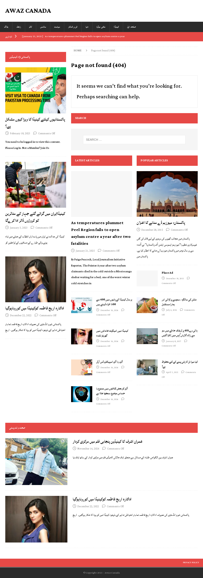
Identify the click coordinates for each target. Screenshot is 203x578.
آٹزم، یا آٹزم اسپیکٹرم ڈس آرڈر (109, 361)
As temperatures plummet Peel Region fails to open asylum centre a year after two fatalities (101, 233)
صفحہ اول (131, 27)
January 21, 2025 (85, 251)
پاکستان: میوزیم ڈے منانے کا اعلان (161, 222)
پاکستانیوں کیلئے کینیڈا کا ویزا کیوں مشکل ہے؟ (35, 122)
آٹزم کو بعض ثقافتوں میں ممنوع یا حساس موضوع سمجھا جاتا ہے (112, 391)
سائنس (43, 27)
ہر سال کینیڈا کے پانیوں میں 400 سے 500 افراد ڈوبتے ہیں (114, 302)
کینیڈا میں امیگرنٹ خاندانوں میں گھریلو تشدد (112, 333)
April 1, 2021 (172, 372)
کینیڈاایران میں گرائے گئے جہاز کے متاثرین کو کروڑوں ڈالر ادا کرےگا (35, 217)
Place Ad (167, 272)
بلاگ (6, 27)
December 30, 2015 (175, 279)
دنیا (87, 27)
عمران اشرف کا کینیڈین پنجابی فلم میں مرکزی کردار (107, 441)
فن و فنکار (72, 27)
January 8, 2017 (173, 341)
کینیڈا (116, 27)
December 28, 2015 (152, 230)
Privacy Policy (191, 563)
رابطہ (18, 27)
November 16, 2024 (88, 448)
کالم (30, 27)
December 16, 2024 (109, 310)
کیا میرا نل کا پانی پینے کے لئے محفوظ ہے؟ (180, 364)
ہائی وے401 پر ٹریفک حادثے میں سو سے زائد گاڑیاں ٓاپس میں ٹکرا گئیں (179, 333)
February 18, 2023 (20, 133)
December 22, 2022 (20, 315)
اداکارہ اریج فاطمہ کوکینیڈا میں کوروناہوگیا (34, 308)
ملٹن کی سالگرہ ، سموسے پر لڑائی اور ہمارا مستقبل (179, 302)
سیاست (57, 27)
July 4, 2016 (171, 310)
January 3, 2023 (18, 227)
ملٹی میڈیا (100, 27)
